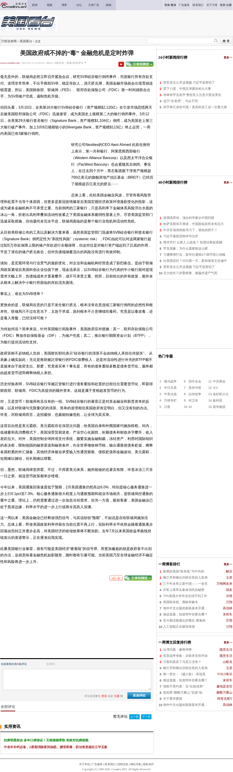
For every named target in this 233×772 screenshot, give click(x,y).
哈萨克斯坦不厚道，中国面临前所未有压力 (193, 224)
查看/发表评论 (74, 63)
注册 (229, 5)
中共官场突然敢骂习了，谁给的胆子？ (190, 230)
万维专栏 (170, 400)
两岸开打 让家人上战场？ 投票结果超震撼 (192, 242)
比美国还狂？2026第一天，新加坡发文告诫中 (195, 260)
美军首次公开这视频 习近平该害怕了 (189, 82)
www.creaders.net (10, 63)
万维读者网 (9, 41)
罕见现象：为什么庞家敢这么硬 (185, 248)
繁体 (173, 5)
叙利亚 (217, 400)
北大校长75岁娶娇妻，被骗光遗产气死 (190, 273)
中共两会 (219, 381)
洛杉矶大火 (221, 394)
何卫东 (193, 400)
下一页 (146, 716)
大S (215, 388)
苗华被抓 (219, 407)
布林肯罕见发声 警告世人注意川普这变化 (192, 95)
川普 (167, 407)
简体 (167, 5)
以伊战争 (194, 394)
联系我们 (110, 764)
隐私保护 (148, 764)
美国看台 (26, 41)
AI (190, 407)
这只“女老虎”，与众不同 (180, 101)
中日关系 (170, 388)
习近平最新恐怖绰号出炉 (180, 236)
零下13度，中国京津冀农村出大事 (187, 88)
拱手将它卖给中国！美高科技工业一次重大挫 (195, 107)
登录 (222, 5)
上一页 (134, 716)
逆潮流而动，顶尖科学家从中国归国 (188, 218)
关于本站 (84, 764)
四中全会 (194, 381)
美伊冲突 (194, 388)
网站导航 (135, 764)
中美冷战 (170, 394)
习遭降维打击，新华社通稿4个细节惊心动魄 (194, 254)
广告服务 (97, 764)
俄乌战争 (170, 381)
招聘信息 (122, 764)
